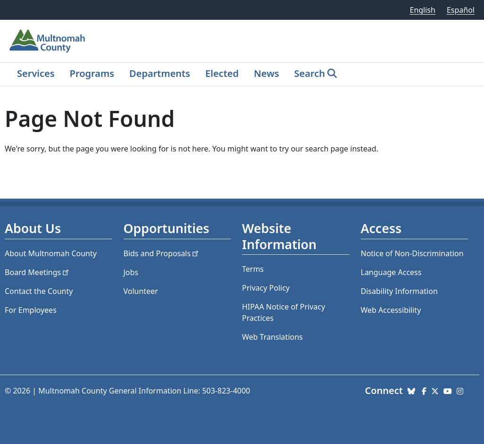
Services (36, 73)
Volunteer (141, 291)
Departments (159, 73)
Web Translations (272, 337)
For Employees (31, 310)
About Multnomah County (51, 253)
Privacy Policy (266, 288)
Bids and (162, 253)
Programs (92, 73)
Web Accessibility (391, 310)
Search (309, 73)
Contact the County (39, 291)
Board (37, 272)
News (266, 73)
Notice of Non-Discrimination (412, 253)
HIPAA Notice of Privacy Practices (283, 312)
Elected (222, 73)
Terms (253, 269)
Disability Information (399, 291)
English (422, 10)
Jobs (131, 272)
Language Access (391, 272)
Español (461, 10)
